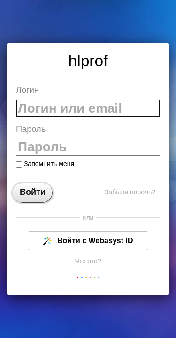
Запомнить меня (45, 164)
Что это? (88, 261)
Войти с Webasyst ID (88, 241)
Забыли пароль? (130, 192)
